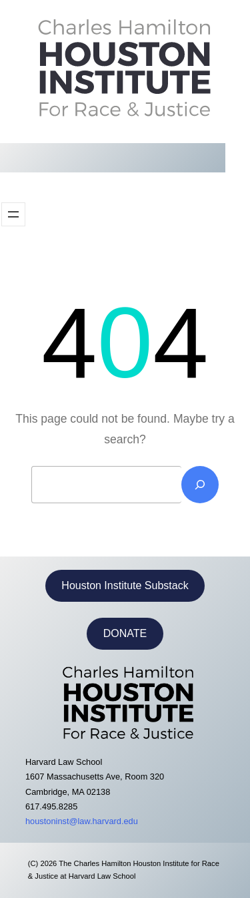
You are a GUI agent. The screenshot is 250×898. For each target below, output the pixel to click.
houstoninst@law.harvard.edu (81, 821)
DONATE (125, 633)
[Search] (200, 484)
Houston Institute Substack (124, 585)
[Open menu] (13, 214)
